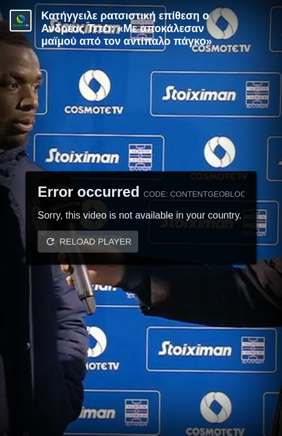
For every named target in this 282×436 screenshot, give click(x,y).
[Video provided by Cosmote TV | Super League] (21, 20)
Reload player (95, 241)
